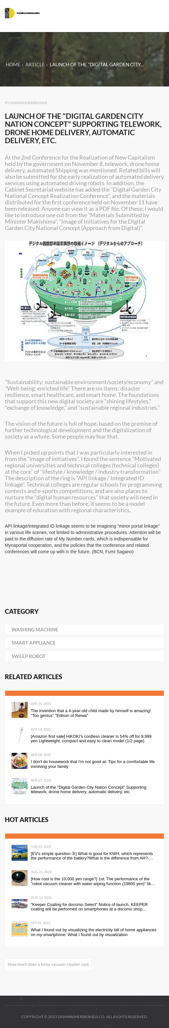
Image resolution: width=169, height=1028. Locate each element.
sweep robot (29, 656)
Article (35, 64)
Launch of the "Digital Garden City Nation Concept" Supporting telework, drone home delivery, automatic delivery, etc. (88, 789)
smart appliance (34, 643)
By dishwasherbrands (26, 103)
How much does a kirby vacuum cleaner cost (48, 964)
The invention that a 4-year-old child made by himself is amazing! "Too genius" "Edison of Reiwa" (91, 713)
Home (13, 64)
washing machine (35, 629)
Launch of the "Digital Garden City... (96, 64)
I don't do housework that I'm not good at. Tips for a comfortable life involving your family (93, 764)
